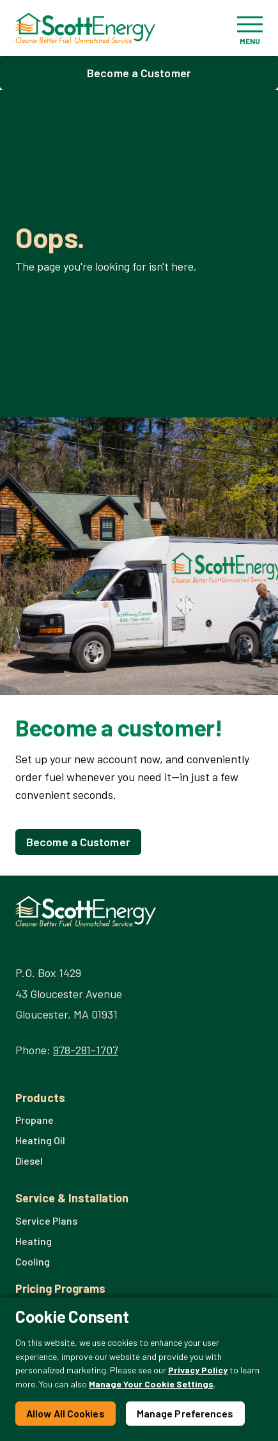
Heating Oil (40, 1140)
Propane (34, 1120)
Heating (33, 1241)
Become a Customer (139, 73)
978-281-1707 (85, 1050)
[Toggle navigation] (250, 28)
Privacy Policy (198, 1369)
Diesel (29, 1160)
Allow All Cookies (65, 1413)
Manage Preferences (185, 1413)
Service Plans (46, 1220)
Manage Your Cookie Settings (151, 1383)
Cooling (32, 1261)
